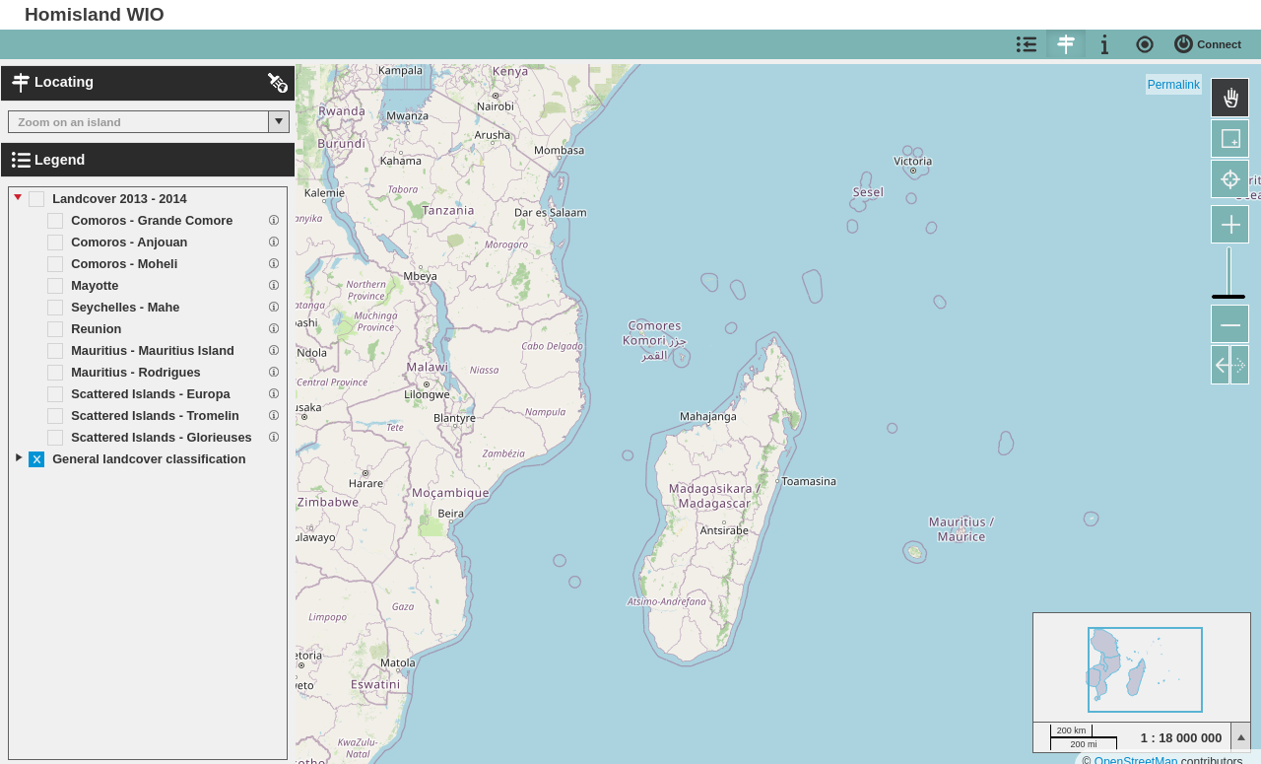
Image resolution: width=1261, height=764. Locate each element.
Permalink (1174, 85)
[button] (279, 121)
